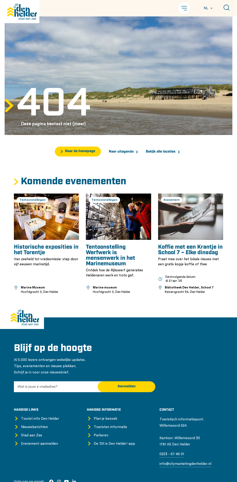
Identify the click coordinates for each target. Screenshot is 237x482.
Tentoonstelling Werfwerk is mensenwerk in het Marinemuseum (110, 255)
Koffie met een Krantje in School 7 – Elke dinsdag (190, 250)
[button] (184, 8)
